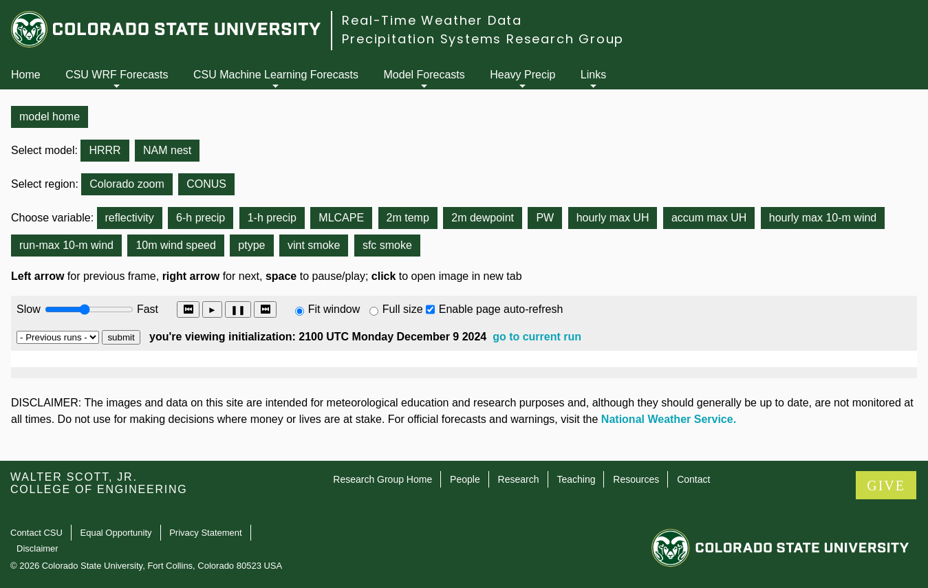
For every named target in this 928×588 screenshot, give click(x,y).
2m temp (408, 218)
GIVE (886, 485)
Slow (29, 309)
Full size (402, 309)
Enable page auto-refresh (501, 309)
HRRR (104, 150)
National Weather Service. (668, 419)
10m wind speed (176, 245)
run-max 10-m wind (66, 245)
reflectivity (129, 218)
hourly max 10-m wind (823, 218)
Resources (636, 479)
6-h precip (200, 218)
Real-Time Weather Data (432, 20)
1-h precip (272, 218)
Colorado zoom (126, 184)
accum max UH (708, 218)
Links (593, 74)
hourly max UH (612, 218)
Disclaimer (37, 548)
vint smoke (314, 245)
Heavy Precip (522, 74)
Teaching (576, 479)
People (465, 479)
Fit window (334, 309)
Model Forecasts (424, 74)
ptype (251, 245)
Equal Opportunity (116, 532)
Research (518, 479)
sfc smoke (387, 245)
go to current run (537, 336)
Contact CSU (36, 532)
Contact (693, 479)
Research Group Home (382, 479)
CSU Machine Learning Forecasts (275, 74)
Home (26, 74)
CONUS (206, 184)
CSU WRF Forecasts (116, 74)
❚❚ (238, 310)
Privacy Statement (205, 532)
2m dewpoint (482, 218)
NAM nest (167, 150)
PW (545, 218)
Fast (146, 309)
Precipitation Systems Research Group (483, 38)
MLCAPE (341, 218)
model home (49, 116)
